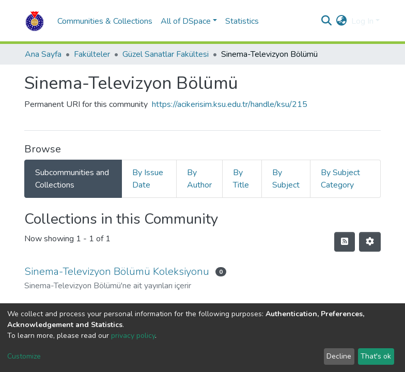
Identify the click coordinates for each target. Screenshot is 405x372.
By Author (199, 179)
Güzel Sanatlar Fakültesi (165, 54)
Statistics (242, 21)
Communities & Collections (104, 21)
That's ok (376, 356)
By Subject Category (340, 179)
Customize (24, 356)
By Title (241, 179)
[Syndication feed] (344, 242)
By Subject (286, 179)
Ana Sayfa (43, 54)
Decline (338, 356)
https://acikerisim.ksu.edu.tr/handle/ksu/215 (229, 104)
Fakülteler (92, 54)
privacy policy (133, 335)
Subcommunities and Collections (72, 179)
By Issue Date (147, 179)
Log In (362, 21)
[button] (341, 21)
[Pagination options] (370, 242)
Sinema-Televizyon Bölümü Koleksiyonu (116, 271)
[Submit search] (326, 21)
